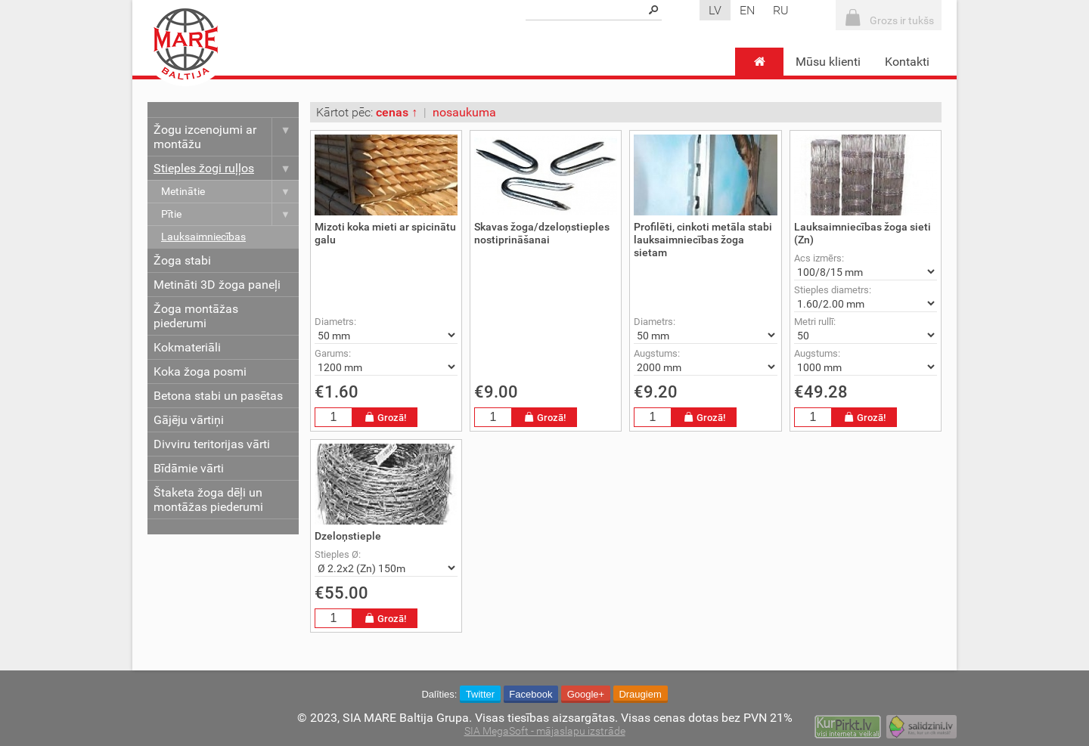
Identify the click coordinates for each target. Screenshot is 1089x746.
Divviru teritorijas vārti (212, 444)
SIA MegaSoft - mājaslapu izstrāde (544, 731)
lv (715, 10)
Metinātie (230, 192)
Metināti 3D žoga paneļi (217, 284)
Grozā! (385, 417)
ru (781, 10)
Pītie (230, 214)
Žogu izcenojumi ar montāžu (226, 137)
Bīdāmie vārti (189, 468)
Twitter (480, 694)
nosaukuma (464, 112)
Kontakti (907, 61)
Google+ (586, 694)
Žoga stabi (182, 260)
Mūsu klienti (828, 61)
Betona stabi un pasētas (218, 395)
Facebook (530, 694)
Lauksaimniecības (203, 237)
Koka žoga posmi (200, 371)
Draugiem (640, 694)
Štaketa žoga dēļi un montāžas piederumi (208, 499)
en (747, 10)
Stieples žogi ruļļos (226, 168)
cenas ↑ (396, 112)
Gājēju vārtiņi (189, 420)
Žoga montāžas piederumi (196, 316)
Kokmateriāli (187, 347)
